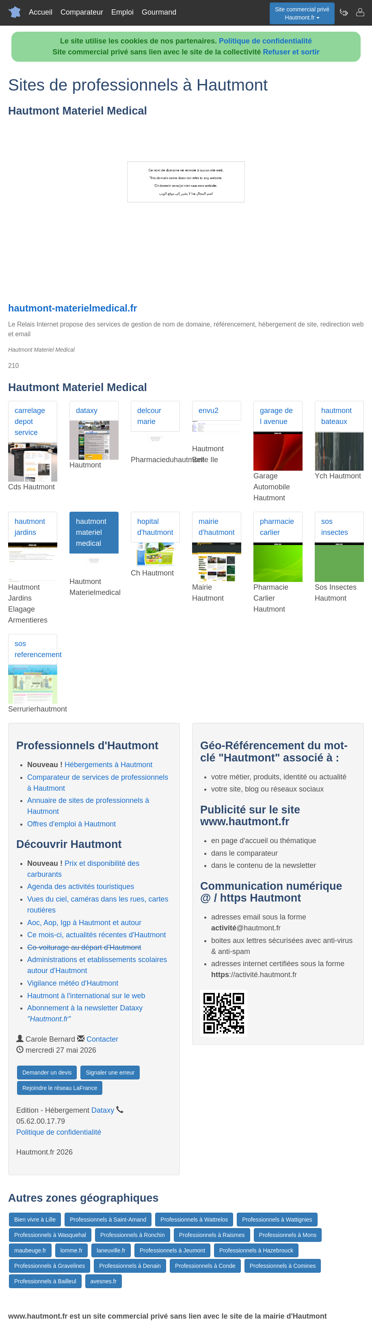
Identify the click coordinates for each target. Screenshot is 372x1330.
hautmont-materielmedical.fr (72, 308)
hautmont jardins (30, 526)
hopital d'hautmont (155, 526)
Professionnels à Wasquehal (50, 1235)
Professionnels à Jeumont (172, 1250)
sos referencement (36, 649)
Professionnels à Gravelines (49, 1266)
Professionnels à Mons (288, 1235)
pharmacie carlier (277, 526)
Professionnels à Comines (283, 1266)
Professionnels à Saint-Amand (108, 1219)
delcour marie (149, 416)
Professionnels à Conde (205, 1266)
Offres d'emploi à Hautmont (71, 824)
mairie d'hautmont (217, 526)
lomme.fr (71, 1250)
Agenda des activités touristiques (80, 886)
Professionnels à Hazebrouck (256, 1250)
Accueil (40, 12)
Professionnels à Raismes (212, 1235)
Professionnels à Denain (130, 1266)
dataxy (86, 411)
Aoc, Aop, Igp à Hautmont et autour (84, 923)
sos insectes (334, 526)
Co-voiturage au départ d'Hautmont (84, 947)
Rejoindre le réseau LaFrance (59, 1088)
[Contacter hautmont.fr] (360, 12)
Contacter (102, 1039)
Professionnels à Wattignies (277, 1219)
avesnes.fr (104, 1281)
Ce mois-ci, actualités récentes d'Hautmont (96, 935)
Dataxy (102, 1110)
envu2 (208, 411)
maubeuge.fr (30, 1250)
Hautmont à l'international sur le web (86, 996)
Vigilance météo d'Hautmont (72, 983)
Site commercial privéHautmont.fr (302, 13)
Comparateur (82, 12)
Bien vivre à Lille (35, 1219)
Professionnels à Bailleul (45, 1281)
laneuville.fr (111, 1250)
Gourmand (159, 12)
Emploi (122, 12)
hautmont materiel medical (91, 532)
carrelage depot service (30, 422)
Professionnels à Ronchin (132, 1235)
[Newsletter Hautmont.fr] (343, 12)
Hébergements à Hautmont (108, 765)
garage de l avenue (276, 416)
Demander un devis (46, 1072)
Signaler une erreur (110, 1072)
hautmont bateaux (336, 416)
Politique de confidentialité (265, 41)
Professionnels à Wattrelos (194, 1219)
